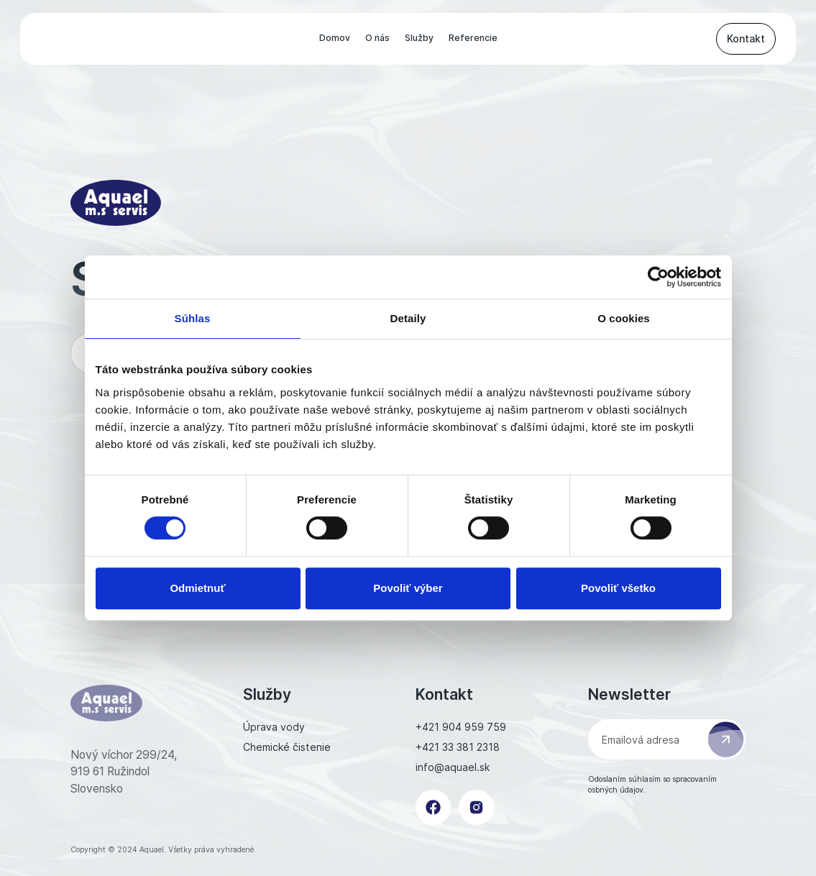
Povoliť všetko (618, 588)
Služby (419, 37)
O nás (377, 37)
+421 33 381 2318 (458, 747)
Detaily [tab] (408, 318)
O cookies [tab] (623, 318)
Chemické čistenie (287, 747)
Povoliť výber (407, 588)
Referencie (473, 37)
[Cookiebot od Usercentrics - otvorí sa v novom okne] (658, 277)
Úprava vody (274, 727)
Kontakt (746, 38)
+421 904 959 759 (461, 727)
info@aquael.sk (453, 767)
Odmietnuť (197, 588)
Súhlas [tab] (193, 318)
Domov (334, 37)
